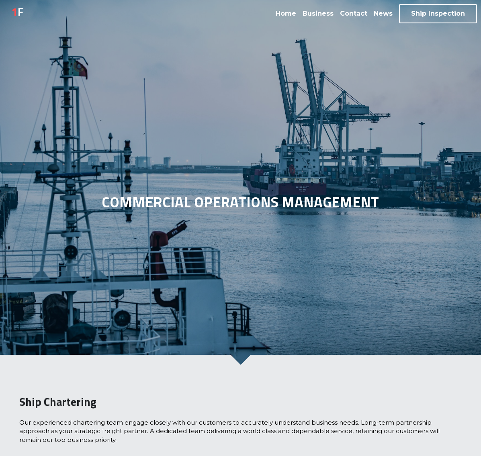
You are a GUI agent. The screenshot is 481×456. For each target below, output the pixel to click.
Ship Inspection (438, 13)
